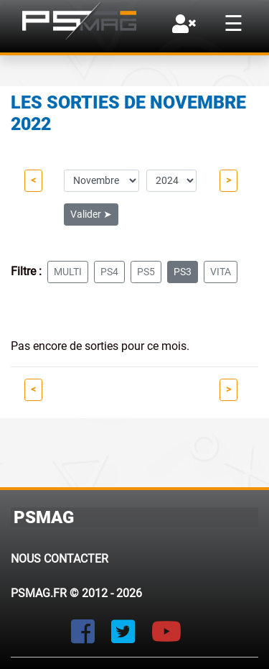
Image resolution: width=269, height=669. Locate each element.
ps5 (146, 271)
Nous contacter (59, 559)
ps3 (183, 271)
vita (220, 271)
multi (68, 271)
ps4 (109, 271)
